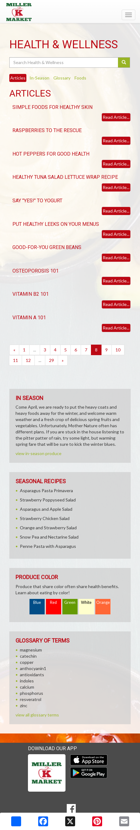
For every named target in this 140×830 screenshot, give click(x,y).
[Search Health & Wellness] (64, 62)
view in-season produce (38, 453)
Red (53, 602)
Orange (103, 602)
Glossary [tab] (61, 77)
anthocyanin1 (33, 668)
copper (27, 662)
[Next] (63, 360)
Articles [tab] (17, 77)
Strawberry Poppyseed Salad (48, 499)
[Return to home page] (70, 12)
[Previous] (14, 350)
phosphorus (31, 693)
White (86, 602)
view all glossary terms (37, 714)
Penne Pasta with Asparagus (48, 546)
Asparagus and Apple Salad (46, 509)
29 (51, 360)
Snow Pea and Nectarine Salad (49, 537)
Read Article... (116, 117)
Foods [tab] (80, 77)
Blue (37, 602)
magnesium (31, 649)
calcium (27, 687)
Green (69, 602)
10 (117, 349)
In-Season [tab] (39, 77)
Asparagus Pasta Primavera (46, 490)
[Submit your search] (124, 62)
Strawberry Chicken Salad (45, 518)
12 (28, 360)
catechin (28, 656)
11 (15, 360)
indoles (27, 680)
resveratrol (30, 699)
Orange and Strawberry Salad (48, 527)
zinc (23, 705)
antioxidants (32, 674)
